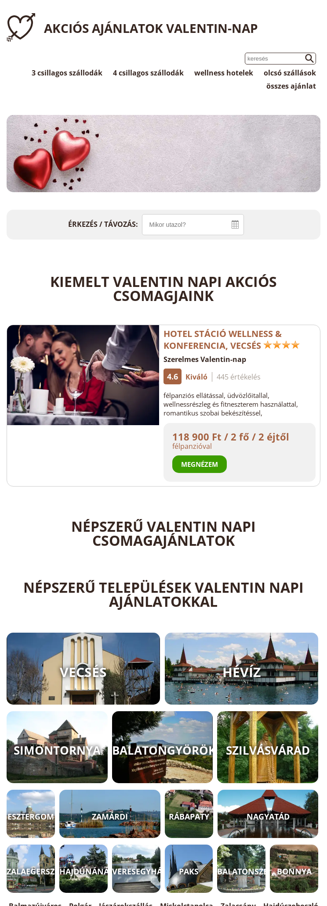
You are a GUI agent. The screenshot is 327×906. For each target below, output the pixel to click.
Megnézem (199, 464)
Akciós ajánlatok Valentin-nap (151, 28)
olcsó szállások (290, 73)
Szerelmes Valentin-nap (205, 359)
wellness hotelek (223, 73)
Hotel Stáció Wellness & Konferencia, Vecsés (232, 339)
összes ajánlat (291, 86)
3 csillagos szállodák (67, 73)
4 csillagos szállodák (148, 73)
